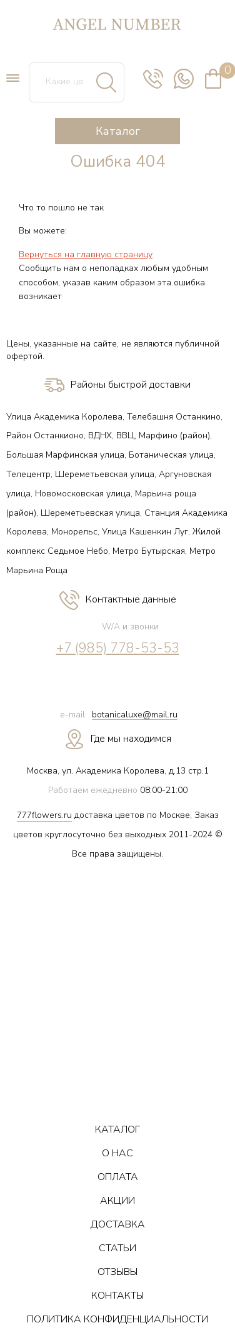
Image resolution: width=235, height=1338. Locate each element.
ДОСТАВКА (118, 1224)
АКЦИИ (117, 1201)
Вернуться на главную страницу (85, 254)
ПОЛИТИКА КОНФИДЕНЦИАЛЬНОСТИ (117, 1319)
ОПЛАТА (118, 1177)
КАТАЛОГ (117, 1129)
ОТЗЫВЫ (118, 1272)
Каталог (118, 131)
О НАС (117, 1153)
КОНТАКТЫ (117, 1295)
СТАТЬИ (117, 1248)
